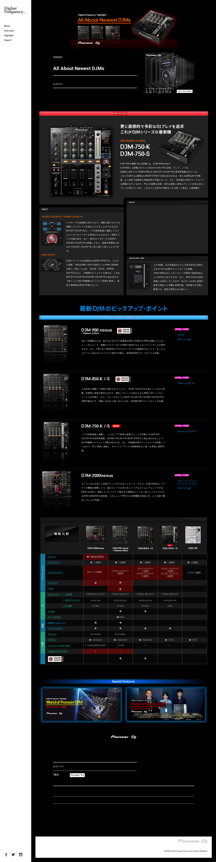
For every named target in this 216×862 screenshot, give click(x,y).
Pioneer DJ (77, 775)
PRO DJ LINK (184, 339)
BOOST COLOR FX (187, 431)
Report (7, 40)
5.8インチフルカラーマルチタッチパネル (188, 482)
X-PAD (181, 335)
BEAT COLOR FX (186, 383)
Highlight (9, 35)
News (7, 26)
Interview (9, 30)
